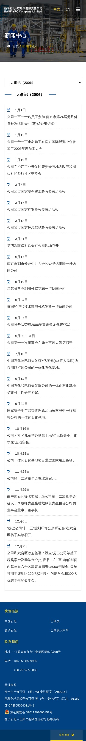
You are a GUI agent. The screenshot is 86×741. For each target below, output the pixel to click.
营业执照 (11, 685)
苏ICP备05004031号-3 (20, 705)
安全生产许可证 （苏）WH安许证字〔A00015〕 (37, 692)
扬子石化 (11, 630)
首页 (15, 46)
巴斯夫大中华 (60, 630)
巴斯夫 (55, 621)
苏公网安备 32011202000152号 (29, 711)
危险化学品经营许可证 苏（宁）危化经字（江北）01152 (42, 698)
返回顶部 (66, 734)
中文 (56, 9)
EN (67, 9)
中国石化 (11, 621)
